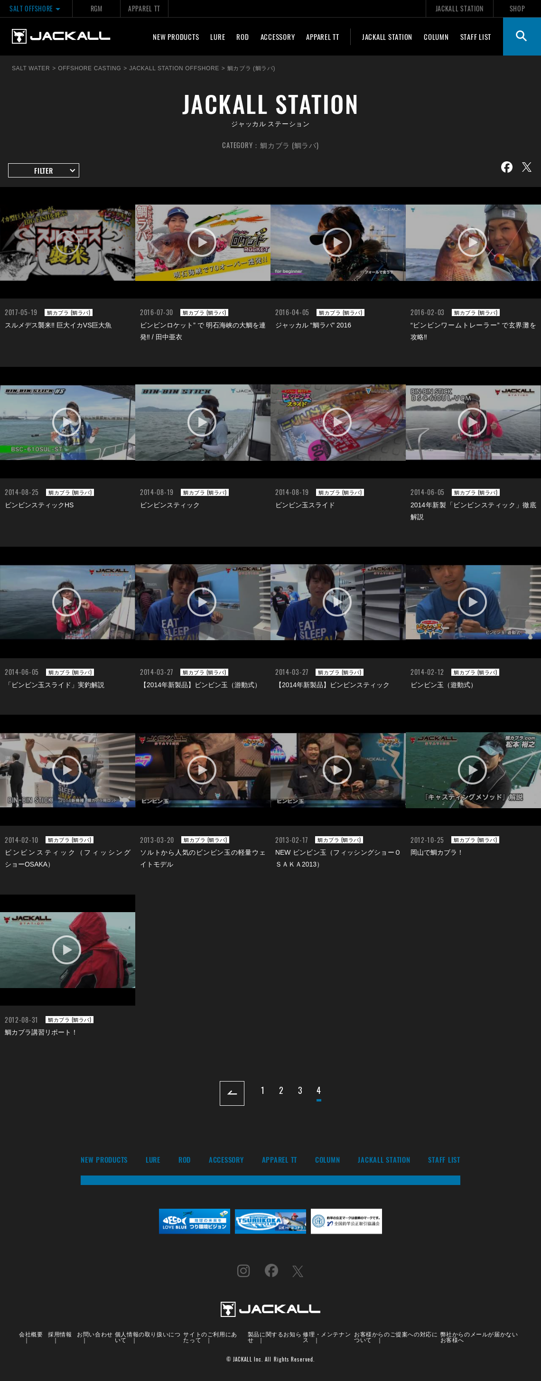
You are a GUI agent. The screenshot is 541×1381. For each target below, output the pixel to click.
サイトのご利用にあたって (210, 1336)
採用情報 (60, 1334)
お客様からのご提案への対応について (396, 1336)
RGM (97, 8)
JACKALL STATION (460, 8)
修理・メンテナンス (327, 1336)
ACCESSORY (278, 36)
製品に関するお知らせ (274, 1336)
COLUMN (436, 36)
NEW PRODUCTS (176, 36)
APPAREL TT (144, 8)
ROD (242, 36)
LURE (217, 36)
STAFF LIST (476, 36)
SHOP (517, 8)
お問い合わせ (95, 1334)
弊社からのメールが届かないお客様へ (479, 1336)
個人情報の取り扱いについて (148, 1336)
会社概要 (31, 1334)
